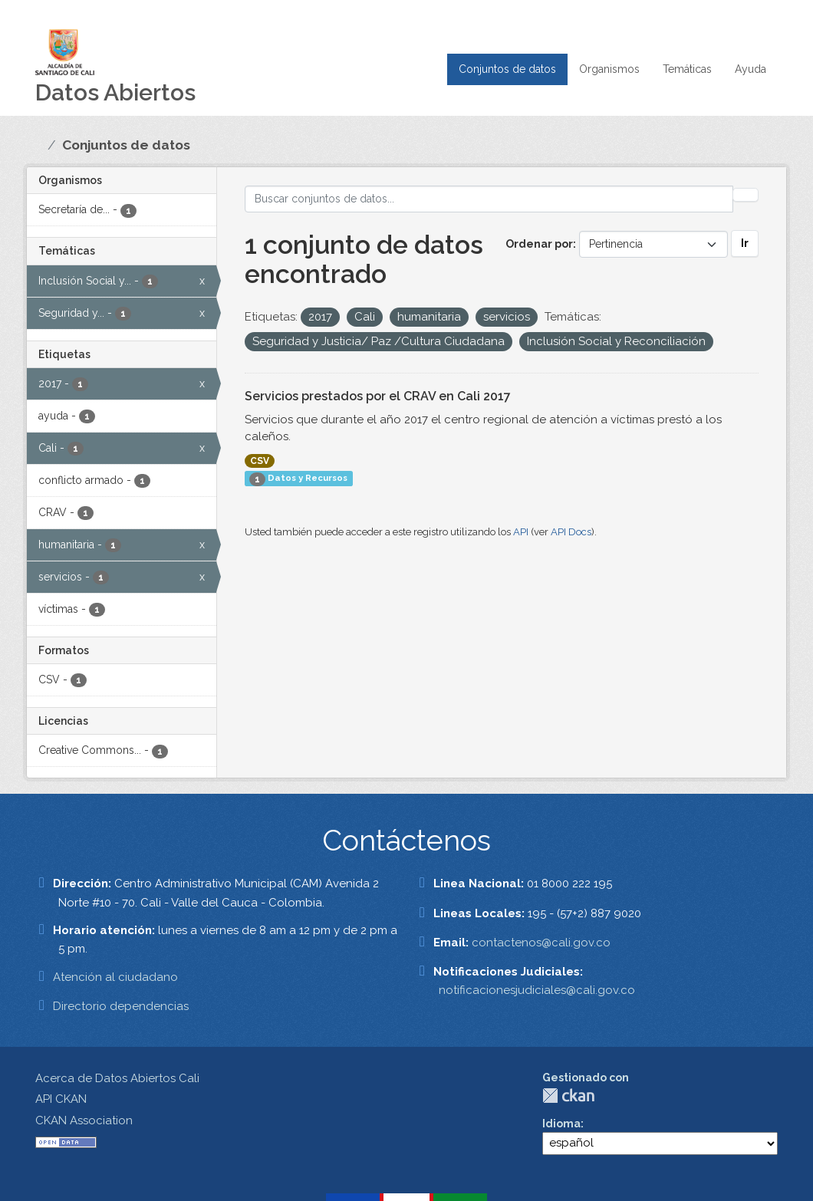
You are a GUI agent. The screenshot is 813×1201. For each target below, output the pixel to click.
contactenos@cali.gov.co (541, 942)
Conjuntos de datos (507, 69)
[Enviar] (745, 195)
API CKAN (61, 1099)
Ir (745, 243)
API (520, 532)
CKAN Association (84, 1120)
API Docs (571, 532)
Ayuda (750, 69)
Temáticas (687, 69)
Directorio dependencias (121, 1006)
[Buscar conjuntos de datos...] (489, 199)
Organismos (609, 69)
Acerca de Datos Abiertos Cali (117, 1078)
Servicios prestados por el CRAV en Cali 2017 (378, 396)
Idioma (561, 1123)
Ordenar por (539, 244)
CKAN (568, 1095)
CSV (259, 461)
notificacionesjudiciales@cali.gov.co (537, 990)
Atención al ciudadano (115, 977)
